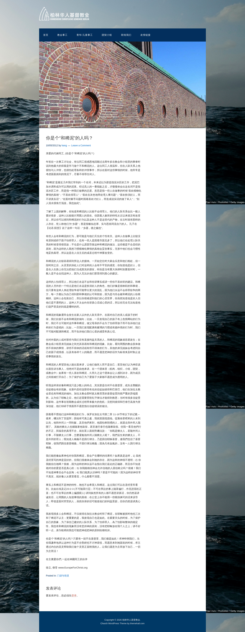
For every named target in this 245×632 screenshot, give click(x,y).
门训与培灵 (63, 575)
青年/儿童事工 (85, 35)
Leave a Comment (81, 145)
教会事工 (62, 35)
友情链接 (145, 35)
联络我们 (126, 35)
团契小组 (107, 35)
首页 (45, 35)
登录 (74, 595)
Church (104, 623)
